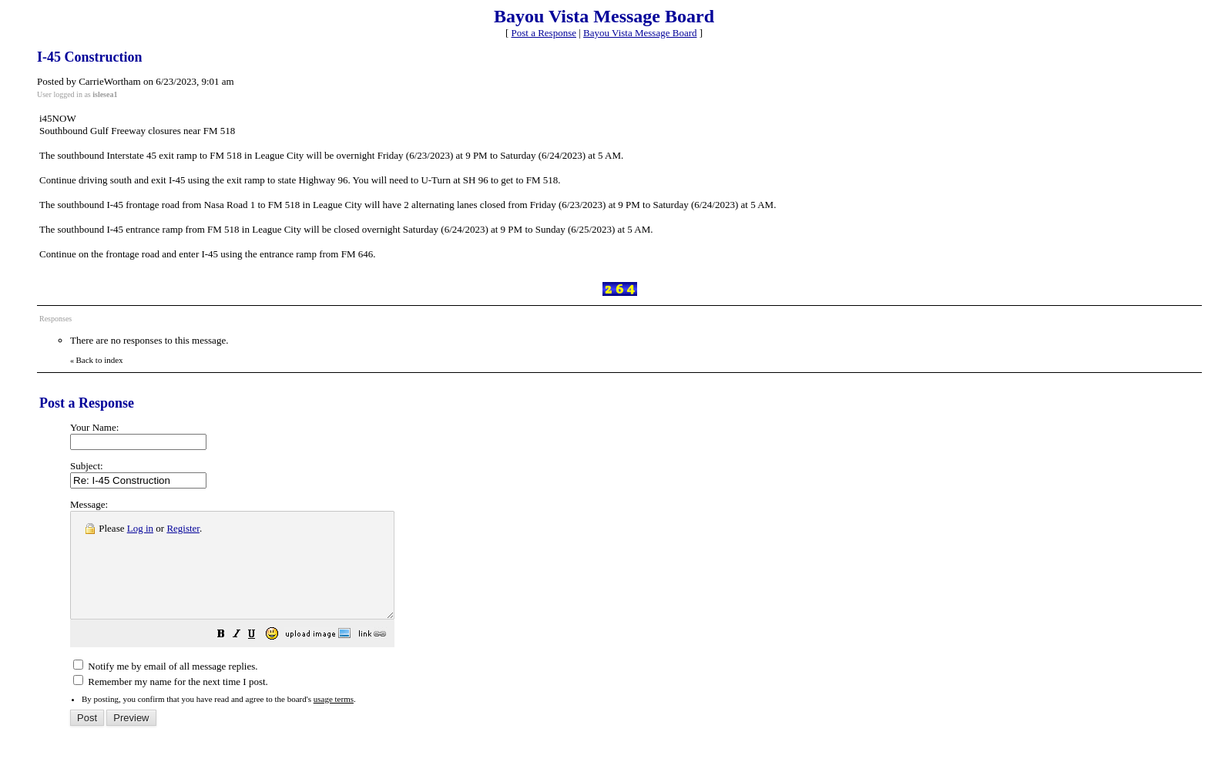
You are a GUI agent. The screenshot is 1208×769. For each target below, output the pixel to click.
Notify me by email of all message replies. (165, 687)
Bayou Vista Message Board (639, 33)
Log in (140, 528)
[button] (259, 657)
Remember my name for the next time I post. (170, 702)
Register (183, 528)
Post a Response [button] (544, 33)
